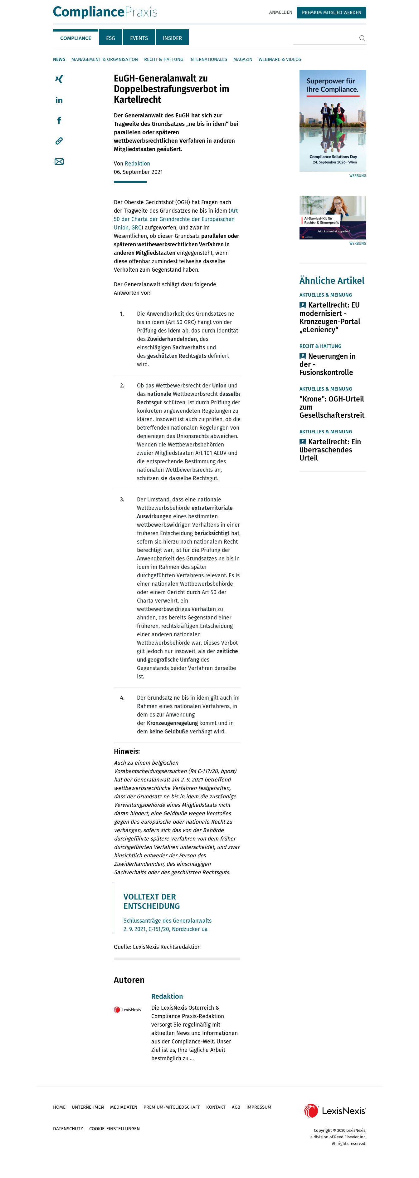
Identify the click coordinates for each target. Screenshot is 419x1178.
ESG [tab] (110, 38)
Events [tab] (139, 38)
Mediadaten (123, 1107)
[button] (59, 141)
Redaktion (137, 163)
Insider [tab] (172, 38)
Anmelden (280, 12)
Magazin (242, 59)
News (59, 59)
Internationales (208, 59)
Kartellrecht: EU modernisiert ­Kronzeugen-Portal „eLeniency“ (330, 317)
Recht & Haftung (163, 59)
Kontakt (216, 1107)
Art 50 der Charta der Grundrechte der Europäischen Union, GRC (176, 219)
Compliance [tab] (75, 38)
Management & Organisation (104, 59)
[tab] (76, 37)
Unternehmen (88, 1107)
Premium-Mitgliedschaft (172, 1107)
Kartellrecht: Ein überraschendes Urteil (330, 449)
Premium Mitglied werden (331, 12)
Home (59, 1107)
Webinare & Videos (280, 59)
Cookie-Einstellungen (114, 1128)
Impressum (258, 1107)
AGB (236, 1107)
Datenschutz (68, 1128)
